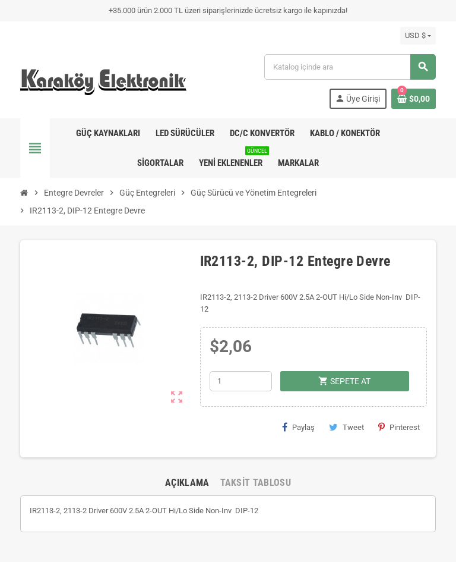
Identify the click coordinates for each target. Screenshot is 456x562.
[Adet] (241, 381)
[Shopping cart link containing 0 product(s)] (413, 99)
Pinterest (399, 427)
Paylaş (298, 427)
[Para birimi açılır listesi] (418, 36)
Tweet (346, 427)
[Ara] (349, 67)
